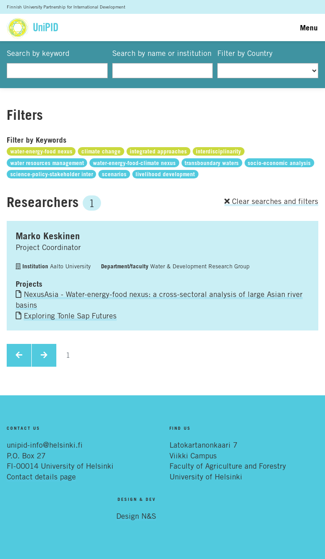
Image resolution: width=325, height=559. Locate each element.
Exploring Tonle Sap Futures (70, 315)
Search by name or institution (161, 53)
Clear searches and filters (271, 201)
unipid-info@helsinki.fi (45, 444)
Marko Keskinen (48, 235)
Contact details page (41, 476)
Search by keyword (38, 53)
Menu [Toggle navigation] (309, 27)
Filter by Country (245, 53)
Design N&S (136, 516)
